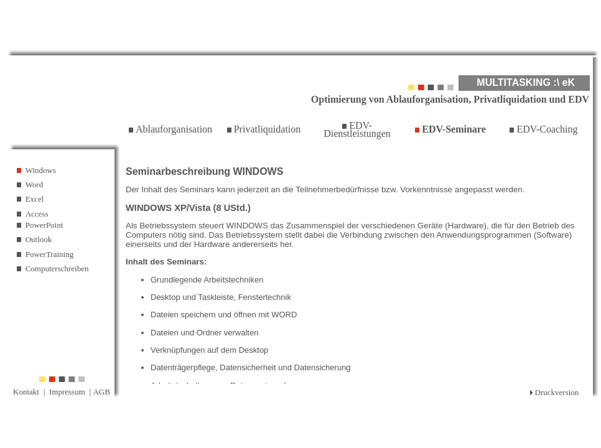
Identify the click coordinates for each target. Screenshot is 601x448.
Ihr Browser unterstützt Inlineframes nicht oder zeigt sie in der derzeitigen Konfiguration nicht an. (357, 270)
